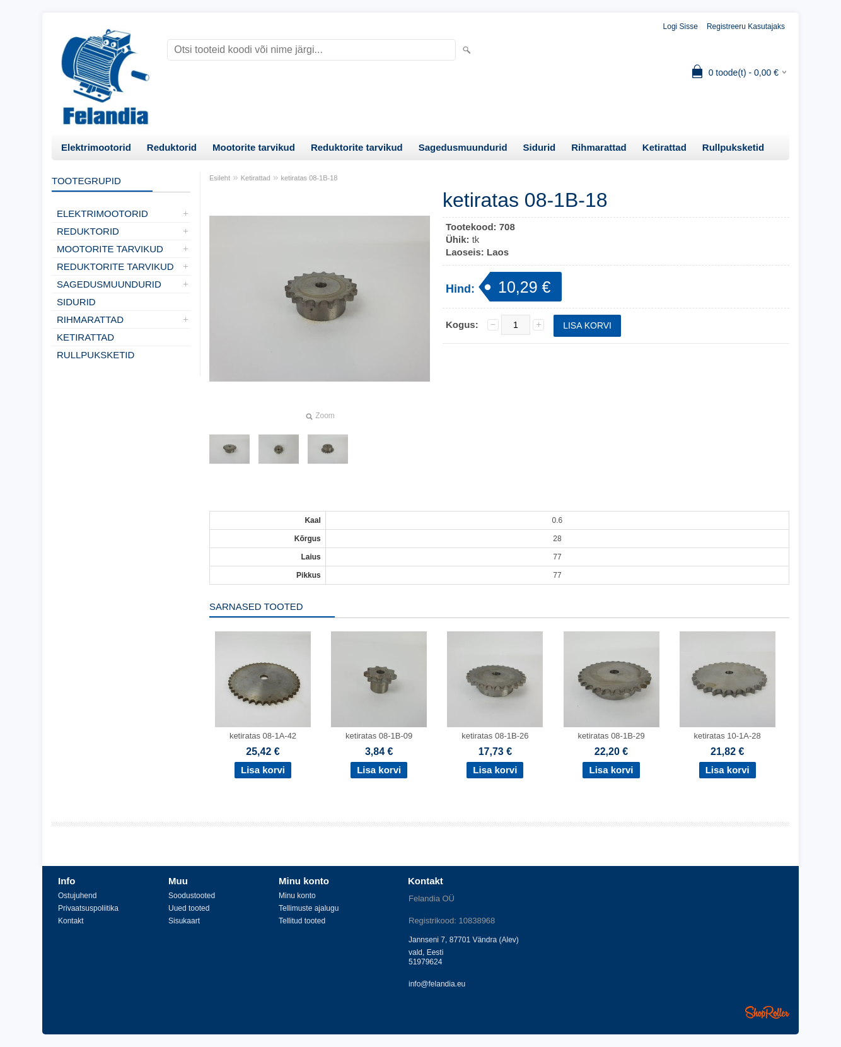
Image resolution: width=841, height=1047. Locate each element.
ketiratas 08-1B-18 (309, 178)
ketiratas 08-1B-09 (378, 735)
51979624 (425, 961)
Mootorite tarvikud (253, 147)
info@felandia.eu (437, 984)
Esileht (219, 178)
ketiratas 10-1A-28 (727, 735)
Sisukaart (184, 920)
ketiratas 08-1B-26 (494, 735)
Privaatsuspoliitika (88, 908)
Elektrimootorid (96, 147)
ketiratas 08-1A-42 (262, 735)
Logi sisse (680, 26)
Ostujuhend (77, 895)
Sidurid (539, 147)
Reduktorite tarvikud (357, 147)
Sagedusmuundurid (463, 147)
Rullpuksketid (733, 147)
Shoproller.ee (767, 1012)
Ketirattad (664, 147)
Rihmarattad (599, 147)
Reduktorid (172, 147)
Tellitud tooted (302, 920)
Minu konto (297, 895)
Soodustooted (191, 895)
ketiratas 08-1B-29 (610, 735)
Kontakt (71, 920)
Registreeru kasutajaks (746, 26)
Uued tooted (188, 908)
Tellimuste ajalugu (309, 908)
